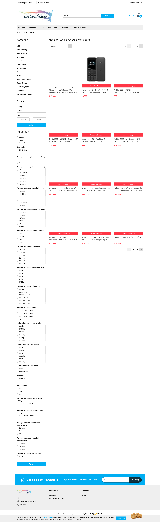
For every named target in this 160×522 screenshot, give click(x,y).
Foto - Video (22, 61)
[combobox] (60, 46)
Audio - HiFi (22, 53)
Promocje (32, 28)
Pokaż (31, 464)
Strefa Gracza (22, 83)
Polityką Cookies (48, 517)
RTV (19, 76)
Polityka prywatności (56, 498)
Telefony (20, 90)
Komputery (53, 28)
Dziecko (65, 28)
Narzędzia (21, 72)
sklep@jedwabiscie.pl (28, 501)
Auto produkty (22, 50)
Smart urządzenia (24, 79)
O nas (84, 495)
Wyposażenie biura (24, 94)
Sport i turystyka (80, 28)
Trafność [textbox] (53, 46)
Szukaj (31, 125)
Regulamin (53, 495)
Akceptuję (121, 518)
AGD (42, 28)
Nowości (21, 28)
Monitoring (21, 68)
